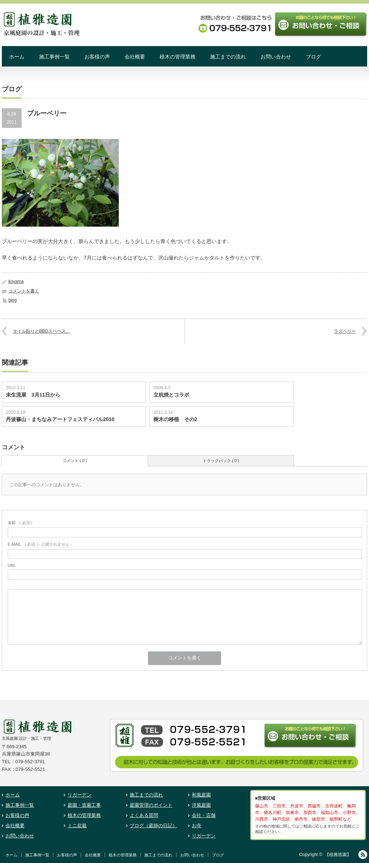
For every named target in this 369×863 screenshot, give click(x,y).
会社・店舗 (204, 815)
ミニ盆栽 (77, 825)
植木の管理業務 (177, 57)
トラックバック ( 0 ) (221, 460)
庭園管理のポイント (151, 805)
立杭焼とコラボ (171, 395)
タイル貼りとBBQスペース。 (41, 331)
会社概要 (135, 57)
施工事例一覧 (54, 57)
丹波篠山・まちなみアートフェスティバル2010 (62, 419)
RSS (362, 854)
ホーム (16, 57)
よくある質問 (144, 815)
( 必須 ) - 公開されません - (40, 544)
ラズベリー (345, 331)
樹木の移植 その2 (175, 419)
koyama (16, 281)
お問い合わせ (275, 57)
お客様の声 (97, 57)
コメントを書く (23, 291)
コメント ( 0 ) (74, 460)
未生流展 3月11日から (33, 395)
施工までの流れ (228, 57)
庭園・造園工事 (84, 805)
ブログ (313, 57)
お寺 (196, 825)
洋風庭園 (201, 805)
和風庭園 (201, 795)
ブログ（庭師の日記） (153, 825)
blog (12, 300)
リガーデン (79, 795)
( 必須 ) (20, 523)
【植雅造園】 (338, 854)
